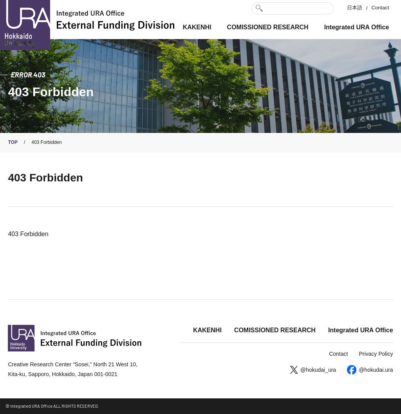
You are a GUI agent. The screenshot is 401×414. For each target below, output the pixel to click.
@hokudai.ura (376, 370)
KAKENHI (197, 27)
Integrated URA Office (356, 27)
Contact (380, 8)
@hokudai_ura (318, 370)
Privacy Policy (376, 354)
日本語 (354, 8)
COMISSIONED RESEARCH (268, 27)
